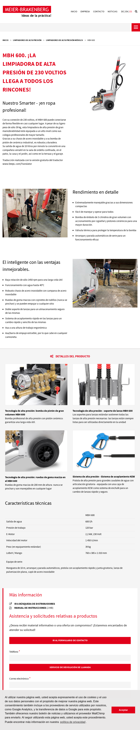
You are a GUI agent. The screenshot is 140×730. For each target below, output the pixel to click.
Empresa (85, 11)
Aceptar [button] (123, 710)
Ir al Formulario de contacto (70, 640)
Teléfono (14, 652)
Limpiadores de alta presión (27, 40)
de (122, 11)
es (131, 11)
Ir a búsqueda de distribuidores (34, 604)
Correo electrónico (19, 679)
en (126, 11)
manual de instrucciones (33, 608)
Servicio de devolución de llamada (70, 667)
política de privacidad (72, 722)
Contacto (98, 11)
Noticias (112, 11)
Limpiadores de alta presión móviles (64, 40)
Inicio (74, 11)
